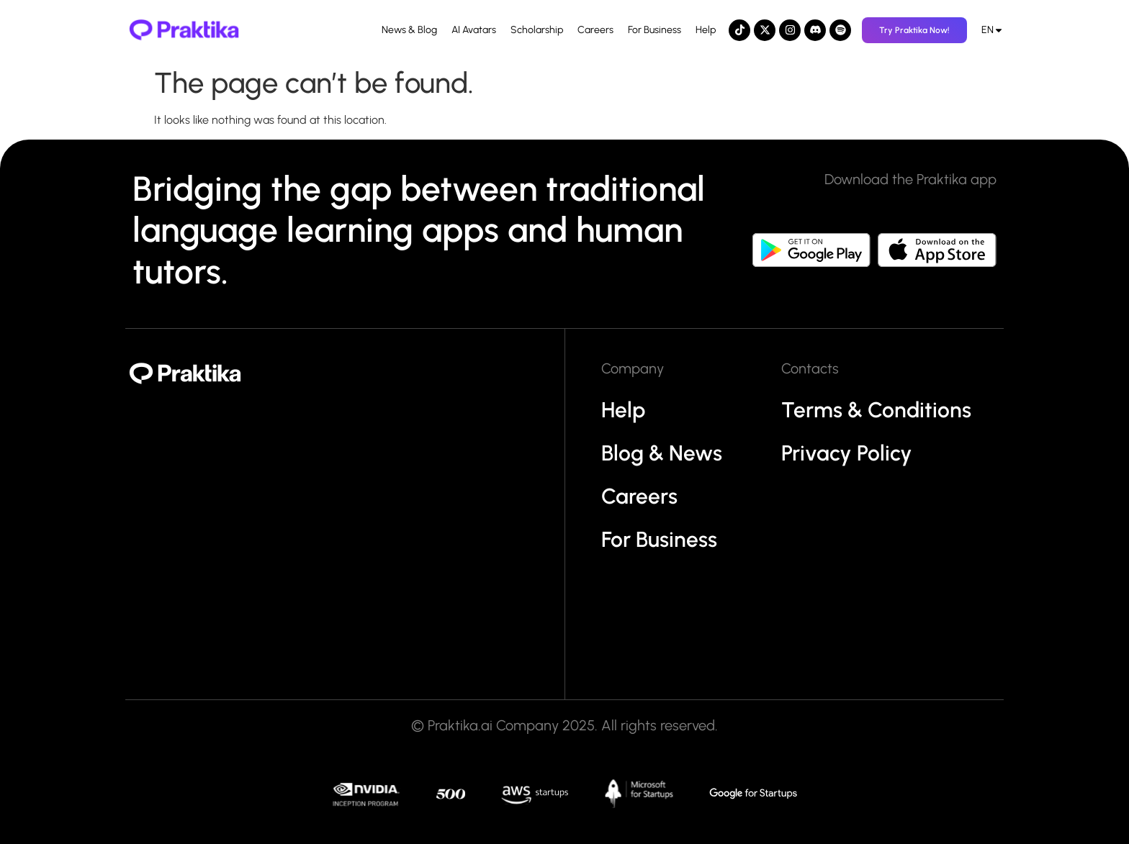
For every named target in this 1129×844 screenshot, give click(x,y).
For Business (654, 30)
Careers (595, 30)
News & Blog (409, 30)
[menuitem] (992, 30)
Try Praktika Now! (914, 30)
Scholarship (536, 30)
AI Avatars (473, 30)
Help (706, 30)
